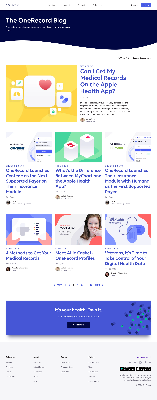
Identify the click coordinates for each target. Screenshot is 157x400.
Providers (9, 367)
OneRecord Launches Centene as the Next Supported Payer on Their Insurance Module (27, 181)
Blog (35, 381)
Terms (91, 367)
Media (35, 376)
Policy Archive (94, 381)
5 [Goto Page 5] (82, 285)
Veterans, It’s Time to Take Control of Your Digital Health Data (126, 258)
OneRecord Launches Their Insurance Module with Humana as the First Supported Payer (127, 181)
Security (92, 376)
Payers (8, 372)
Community (61, 248)
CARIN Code (93, 372)
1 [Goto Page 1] (65, 285)
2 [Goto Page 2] (69, 285)
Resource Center (67, 367)
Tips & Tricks (86, 66)
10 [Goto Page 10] (91, 285)
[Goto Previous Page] (58, 285)
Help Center (65, 362)
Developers (10, 376)
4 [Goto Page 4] (77, 285)
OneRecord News (15, 166)
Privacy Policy (94, 362)
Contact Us (65, 372)
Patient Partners (39, 367)
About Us (37, 362)
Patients (9, 362)
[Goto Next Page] (99, 285)
